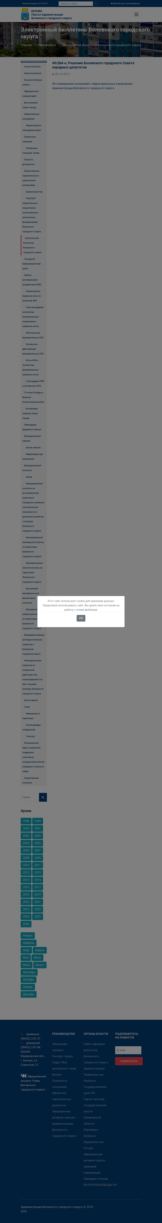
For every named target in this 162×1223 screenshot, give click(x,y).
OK (81, 618)
